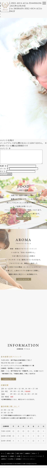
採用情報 (18, 462)
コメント (5, 148)
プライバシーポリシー (29, 462)
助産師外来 (4, 459)
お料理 (18, 459)
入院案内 (11, 459)
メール (4, 171)
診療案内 (27, 456)
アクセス (39, 459)
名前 (3, 168)
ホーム (3, 456)
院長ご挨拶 (20, 456)
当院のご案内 (10, 456)
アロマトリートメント (29, 459)
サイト (3, 174)
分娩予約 (3, 462)
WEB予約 (10, 462)
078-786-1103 (9, 365)
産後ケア (34, 456)
